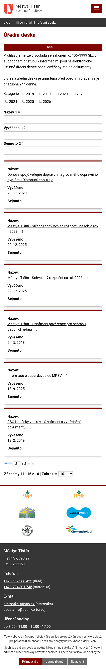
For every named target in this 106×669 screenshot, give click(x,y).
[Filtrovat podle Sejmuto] (53, 151)
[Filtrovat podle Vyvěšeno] (53, 135)
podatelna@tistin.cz (19, 609)
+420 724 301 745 (18, 587)
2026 (47, 101)
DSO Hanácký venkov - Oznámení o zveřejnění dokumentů (44, 424)
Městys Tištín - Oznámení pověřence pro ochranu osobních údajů (46, 326)
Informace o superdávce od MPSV (38, 375)
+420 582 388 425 (18, 581)
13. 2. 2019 (16, 440)
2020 (64, 94)
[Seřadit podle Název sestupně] (19, 113)
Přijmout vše (30, 661)
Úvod (7, 22)
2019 (47, 94)
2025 (30, 101)
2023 (81, 94)
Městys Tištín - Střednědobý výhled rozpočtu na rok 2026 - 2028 (52, 229)
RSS (73, 47)
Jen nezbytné (54, 661)
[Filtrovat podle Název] (53, 119)
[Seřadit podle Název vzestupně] (19, 111)
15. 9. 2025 (16, 389)
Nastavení (77, 661)
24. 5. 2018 (16, 342)
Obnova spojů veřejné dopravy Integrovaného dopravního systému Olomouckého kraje (52, 177)
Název (10, 112)
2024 (13, 101)
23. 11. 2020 (17, 193)
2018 (30, 94)
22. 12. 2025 (17, 245)
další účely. (90, 641)
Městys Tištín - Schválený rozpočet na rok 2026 (48, 278)
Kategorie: (12, 93)
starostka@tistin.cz (19, 604)
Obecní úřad (24, 22)
